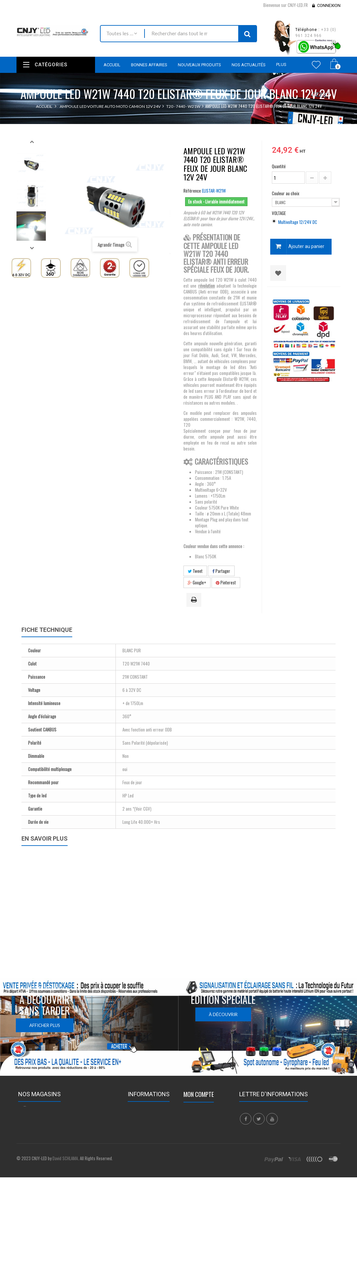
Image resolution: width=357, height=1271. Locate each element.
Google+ (197, 582)
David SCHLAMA (65, 1223)
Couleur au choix (286, 193)
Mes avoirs (194, 1119)
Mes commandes (199, 1110)
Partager (221, 571)
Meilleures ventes (144, 1127)
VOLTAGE (279, 213)
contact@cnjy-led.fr (65, 1146)
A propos (137, 1178)
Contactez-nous (143, 1136)
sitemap (135, 1187)
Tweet (195, 571)
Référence (192, 191)
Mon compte (198, 1094)
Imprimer (195, 600)
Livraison (136, 1145)
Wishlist (316, 64)
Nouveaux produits (146, 1118)
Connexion (329, 5)
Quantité (279, 166)
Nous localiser (104, 1121)
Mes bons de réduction (205, 1152)
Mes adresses (196, 1128)
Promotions (139, 1109)
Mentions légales (144, 1154)
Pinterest (226, 582)
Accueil (44, 106)
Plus (281, 64)
